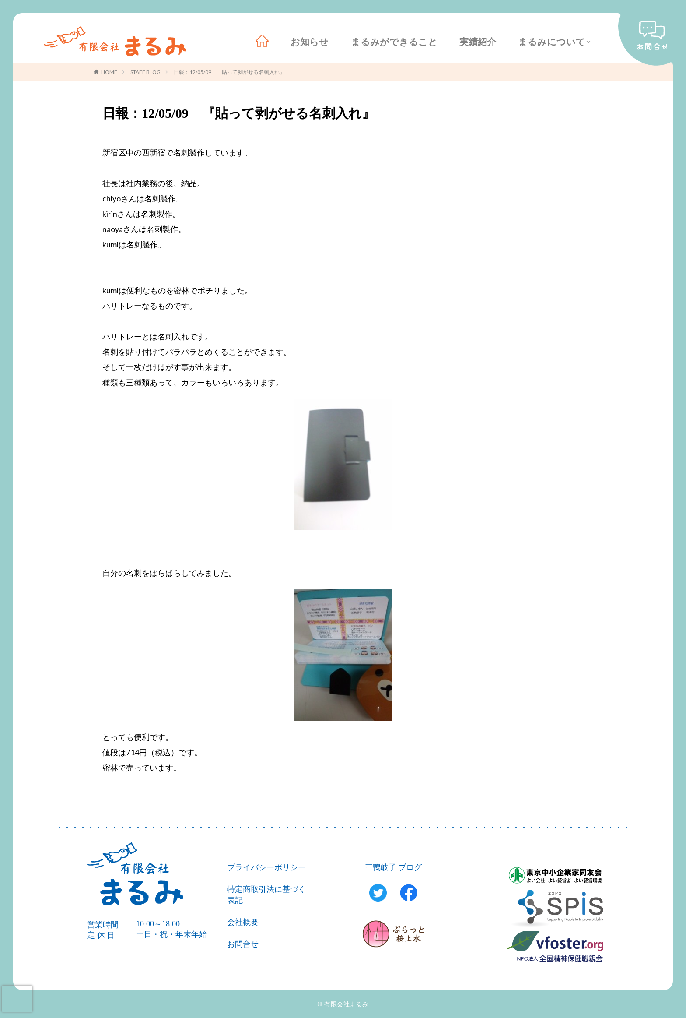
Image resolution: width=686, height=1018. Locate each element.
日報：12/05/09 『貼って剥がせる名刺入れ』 (229, 72)
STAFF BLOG (145, 72)
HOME (109, 72)
